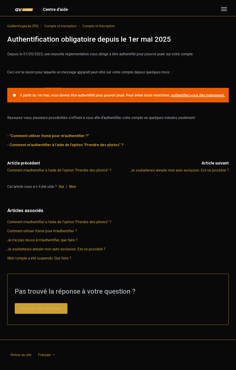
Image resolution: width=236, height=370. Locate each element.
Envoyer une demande (41, 308)
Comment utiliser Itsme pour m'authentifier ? (42, 231)
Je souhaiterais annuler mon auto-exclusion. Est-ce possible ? (180, 170)
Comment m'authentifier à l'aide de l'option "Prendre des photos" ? (59, 170)
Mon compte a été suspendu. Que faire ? (39, 258)
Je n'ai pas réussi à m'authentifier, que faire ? (42, 240)
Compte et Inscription (98, 26)
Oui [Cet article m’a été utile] (61, 186)
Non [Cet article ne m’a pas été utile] (72, 186)
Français (46, 355)
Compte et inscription (60, 26)
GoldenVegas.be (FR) (22, 26)
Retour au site (21, 355)
